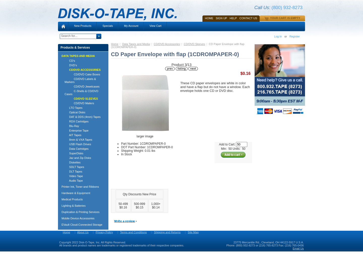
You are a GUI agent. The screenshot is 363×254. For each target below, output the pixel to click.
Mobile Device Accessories (78, 218)
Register (294, 36)
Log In (278, 36)
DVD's (71, 65)
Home (209, 18)
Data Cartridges (76, 148)
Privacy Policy (104, 232)
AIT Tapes (73, 135)
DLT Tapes (73, 171)
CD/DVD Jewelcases (82, 86)
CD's (70, 60)
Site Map (193, 232)
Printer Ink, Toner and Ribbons (80, 186)
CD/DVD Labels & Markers (80, 80)
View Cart (155, 25)
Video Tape (74, 176)
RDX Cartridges (76, 121)
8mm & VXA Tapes (78, 139)
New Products (82, 25)
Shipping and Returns (167, 232)
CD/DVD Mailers (79, 103)
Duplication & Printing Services (80, 212)
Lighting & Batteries (73, 205)
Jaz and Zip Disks (78, 157)
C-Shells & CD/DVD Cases (81, 93)
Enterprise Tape (76, 130)
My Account (131, 25)
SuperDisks (74, 153)
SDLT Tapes (74, 166)
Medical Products (72, 199)
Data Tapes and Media (136, 44)
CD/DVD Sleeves (194, 44)
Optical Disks (75, 112)
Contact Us (248, 18)
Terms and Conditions (133, 232)
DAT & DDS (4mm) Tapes (83, 116)
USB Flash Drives (78, 144)
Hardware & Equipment (76, 193)
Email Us (298, 248)
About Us (82, 232)
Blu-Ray (72, 126)
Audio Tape (74, 180)
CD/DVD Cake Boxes (82, 74)
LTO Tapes (73, 107)
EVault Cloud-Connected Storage (82, 224)
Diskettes (73, 162)
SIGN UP (221, 18)
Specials (107, 25)
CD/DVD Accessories (167, 44)
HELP (233, 18)
